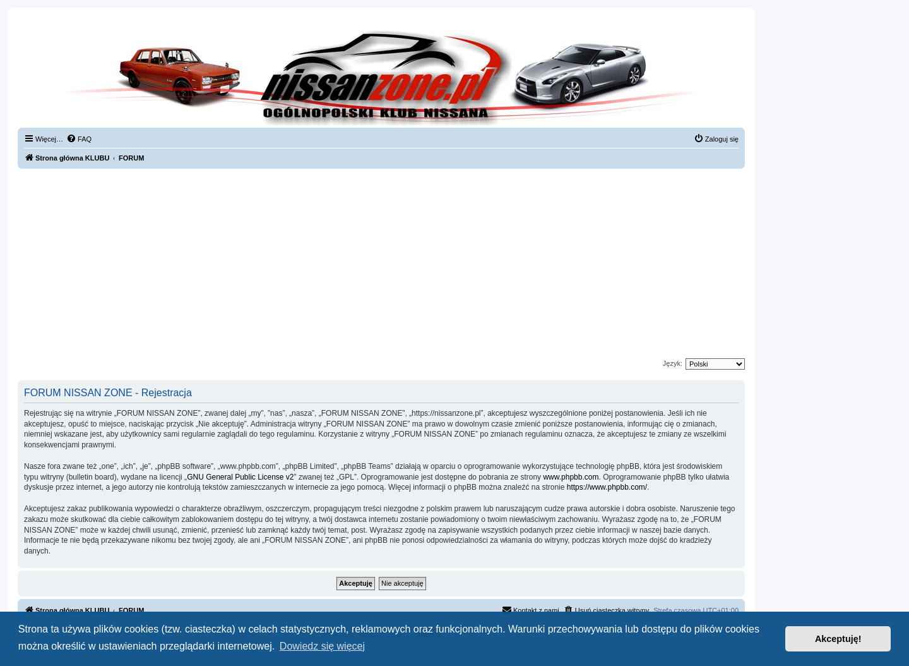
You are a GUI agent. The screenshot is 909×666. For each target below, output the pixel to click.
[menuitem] (79, 139)
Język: (672, 363)
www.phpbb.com (570, 477)
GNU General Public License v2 (240, 477)
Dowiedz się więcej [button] (322, 646)
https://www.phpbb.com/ (607, 487)
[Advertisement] (381, 263)
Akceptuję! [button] (838, 639)
